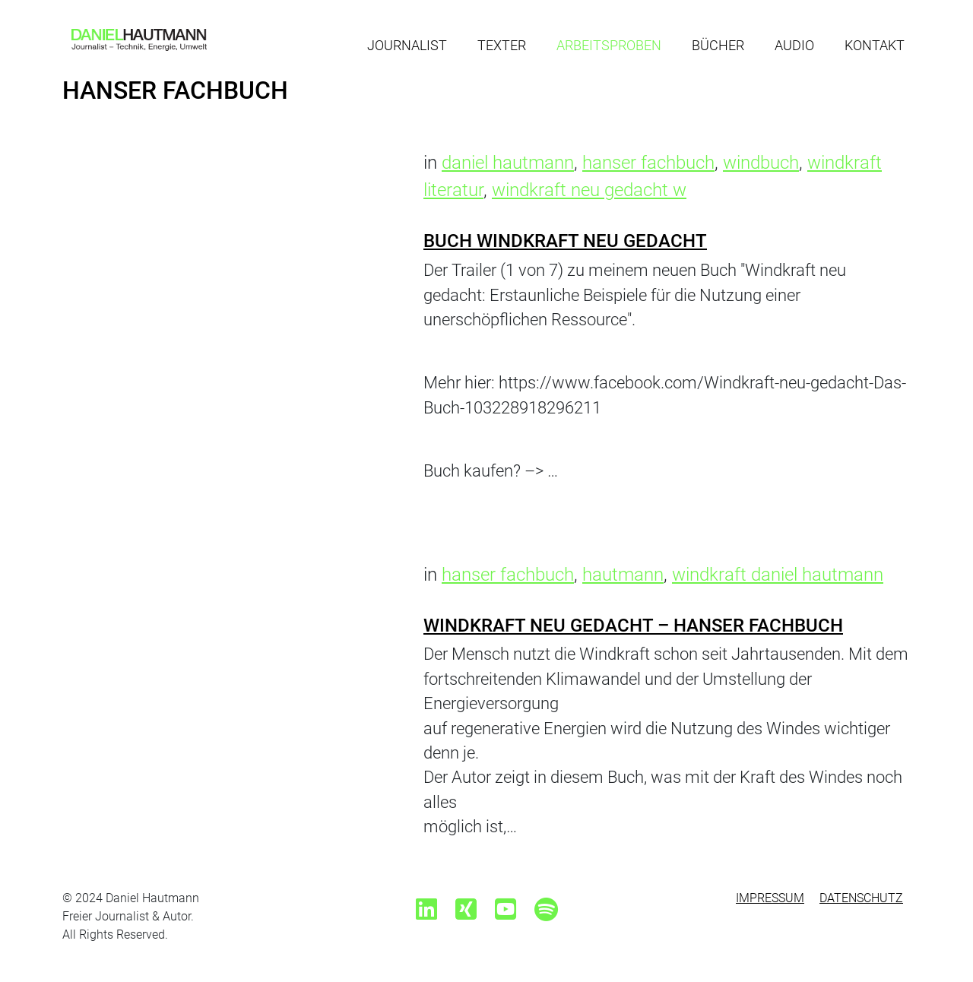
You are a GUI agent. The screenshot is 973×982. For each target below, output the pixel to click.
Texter (501, 45)
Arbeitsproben (608, 45)
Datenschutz (861, 898)
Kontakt (875, 45)
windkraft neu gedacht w (589, 190)
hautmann (623, 574)
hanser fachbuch (648, 162)
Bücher (718, 45)
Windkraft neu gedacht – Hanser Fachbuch (633, 625)
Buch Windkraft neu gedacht (565, 241)
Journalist (407, 45)
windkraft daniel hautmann (777, 574)
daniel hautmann (508, 162)
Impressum (770, 898)
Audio (794, 45)
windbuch (761, 162)
